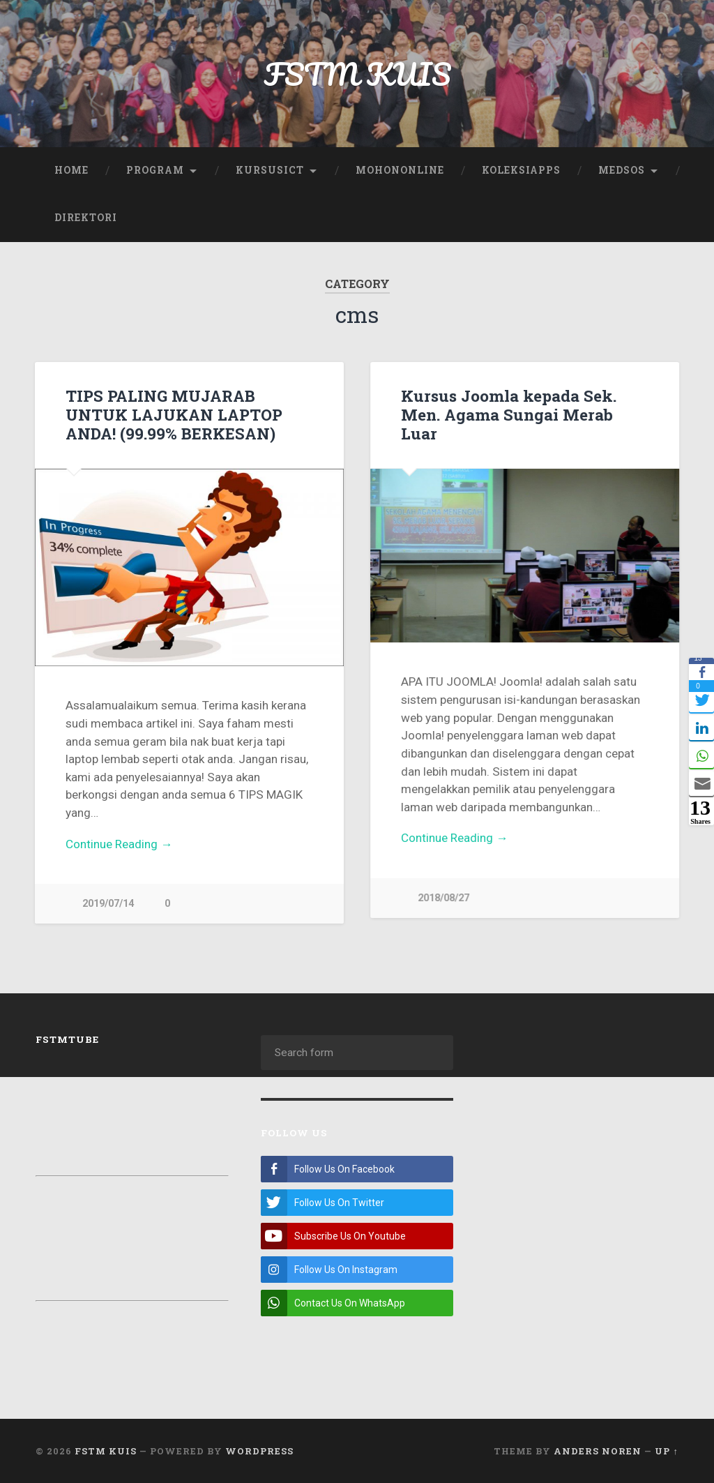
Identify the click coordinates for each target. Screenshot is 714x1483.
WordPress (259, 1450)
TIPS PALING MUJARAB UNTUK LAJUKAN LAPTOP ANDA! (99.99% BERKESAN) (174, 414)
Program (155, 170)
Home (71, 170)
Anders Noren (597, 1450)
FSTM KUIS (357, 73)
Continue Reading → (119, 844)
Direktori (85, 217)
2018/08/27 (443, 898)
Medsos (621, 170)
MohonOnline (400, 170)
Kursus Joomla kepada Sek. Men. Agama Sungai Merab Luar (508, 414)
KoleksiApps (521, 170)
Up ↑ (666, 1450)
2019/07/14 (108, 904)
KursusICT (270, 170)
